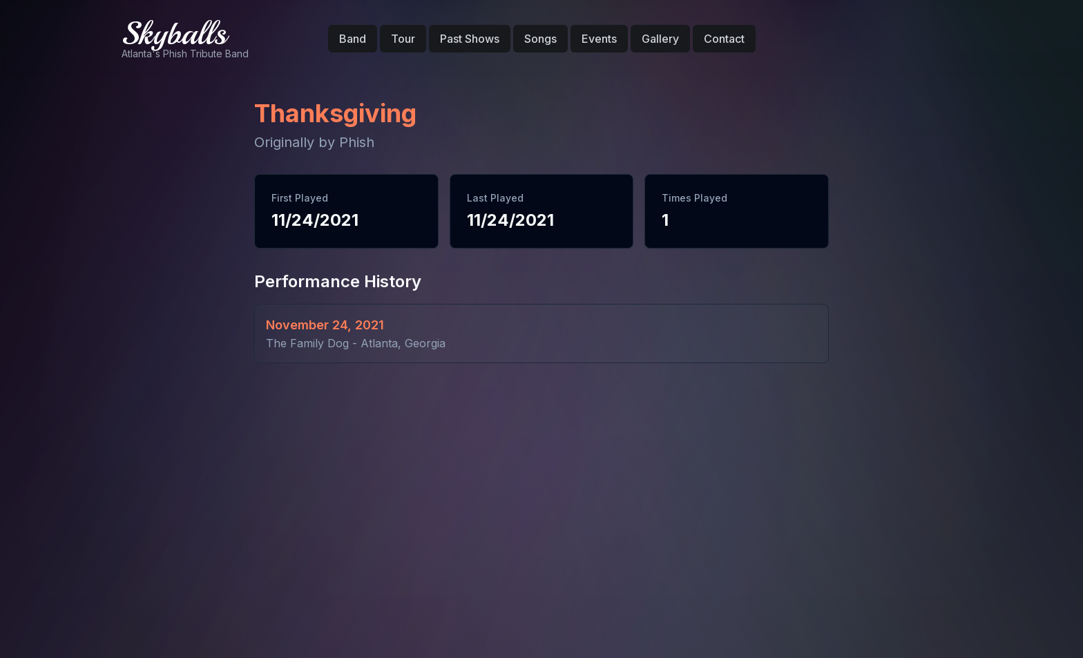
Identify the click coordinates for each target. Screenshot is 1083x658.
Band (352, 39)
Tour (403, 39)
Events (599, 39)
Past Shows (469, 39)
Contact (724, 39)
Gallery (660, 39)
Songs (540, 39)
